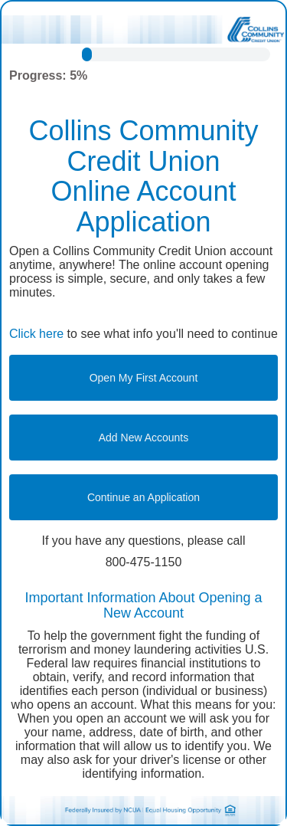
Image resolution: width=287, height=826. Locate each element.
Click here (36, 333)
